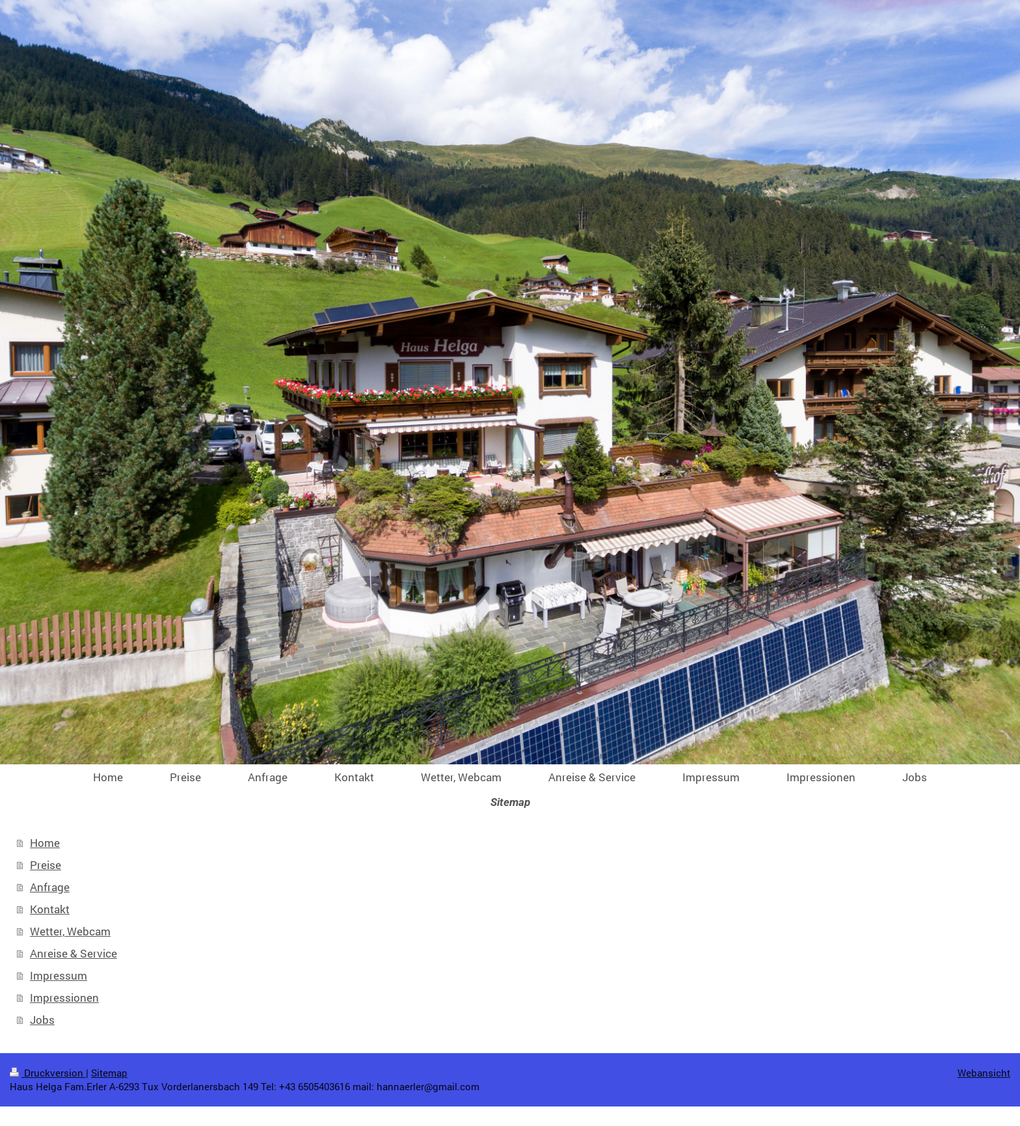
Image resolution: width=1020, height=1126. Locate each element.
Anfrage (50, 886)
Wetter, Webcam (70, 931)
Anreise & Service (73, 953)
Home (45, 842)
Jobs (42, 1019)
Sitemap (109, 1072)
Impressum (58, 975)
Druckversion (48, 1072)
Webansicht (984, 1072)
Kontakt (50, 909)
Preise (45, 864)
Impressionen (64, 997)
